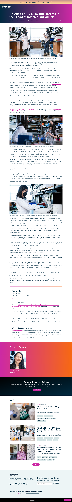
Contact (60, 493)
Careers (51, 493)
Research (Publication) (48, 416)
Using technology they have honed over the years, (23, 109)
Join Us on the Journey (45, 2)
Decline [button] (61, 500)
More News (36, 464)
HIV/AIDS (56, 437)
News (58, 6)
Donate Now (37, 389)
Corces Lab (49, 459)
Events (63, 6)
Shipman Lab (53, 418)
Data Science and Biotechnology (43, 418)
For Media (56, 493)
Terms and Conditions (29, 493)
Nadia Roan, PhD (14, 370)
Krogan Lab (49, 440)
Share (60, 20)
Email (13, 298)
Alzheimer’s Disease (53, 457)
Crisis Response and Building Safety (31, 491)
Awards (39, 457)
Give (69, 6)
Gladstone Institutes (17, 330)
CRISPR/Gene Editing (41, 420)
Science (46, 6)
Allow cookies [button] (67, 500)
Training (52, 6)
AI (53, 459)
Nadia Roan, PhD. (56, 84)
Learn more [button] (32, 500)
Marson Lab (56, 440)
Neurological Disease (41, 459)
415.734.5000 (15, 297)
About (40, 6)
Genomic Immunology (41, 440)
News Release (40, 416)
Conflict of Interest (36, 493)
